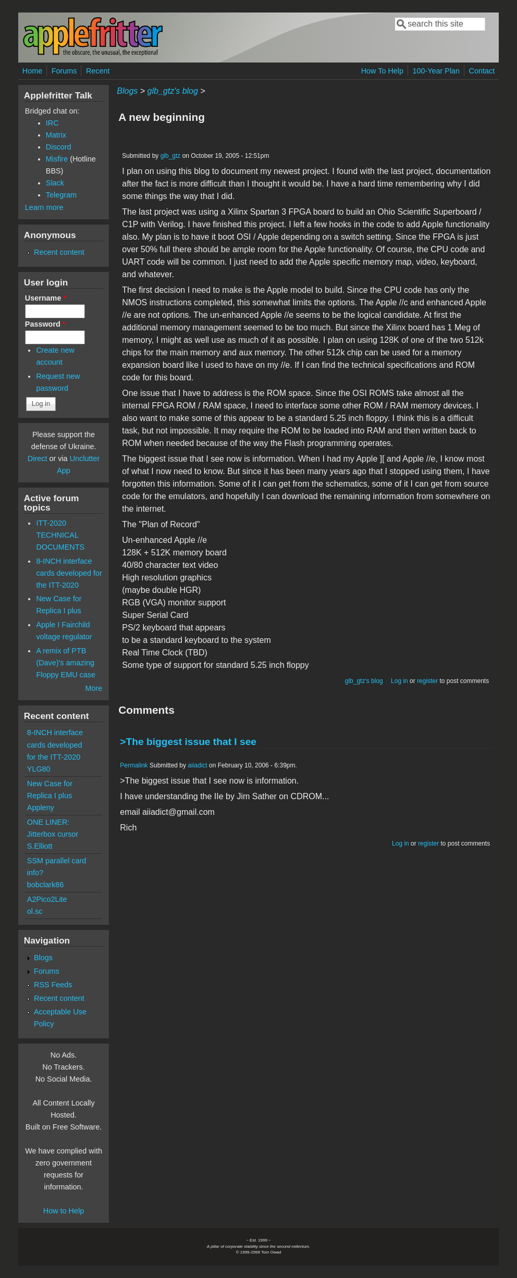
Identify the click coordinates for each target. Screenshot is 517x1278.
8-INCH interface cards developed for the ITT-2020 (69, 573)
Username (45, 298)
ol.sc (35, 911)
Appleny (40, 807)
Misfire (57, 159)
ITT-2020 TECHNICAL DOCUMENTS (60, 535)
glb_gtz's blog (172, 90)
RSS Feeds (53, 985)
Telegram (61, 195)
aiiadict (197, 765)
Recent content (59, 252)
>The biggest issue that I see (188, 741)
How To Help (382, 71)
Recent (98, 71)
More (93, 688)
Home (32, 71)
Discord (58, 147)
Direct (37, 458)
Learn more (44, 207)
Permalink (133, 765)
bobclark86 (45, 884)
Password (45, 324)
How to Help (63, 1211)
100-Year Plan (436, 71)
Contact (482, 71)
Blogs (127, 90)
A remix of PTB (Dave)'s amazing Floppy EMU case (65, 663)
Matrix (56, 135)
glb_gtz (171, 155)
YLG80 (39, 769)
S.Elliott (40, 846)
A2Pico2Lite (47, 899)
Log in (399, 681)
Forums (64, 71)
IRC (52, 123)
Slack (55, 183)
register (427, 681)
